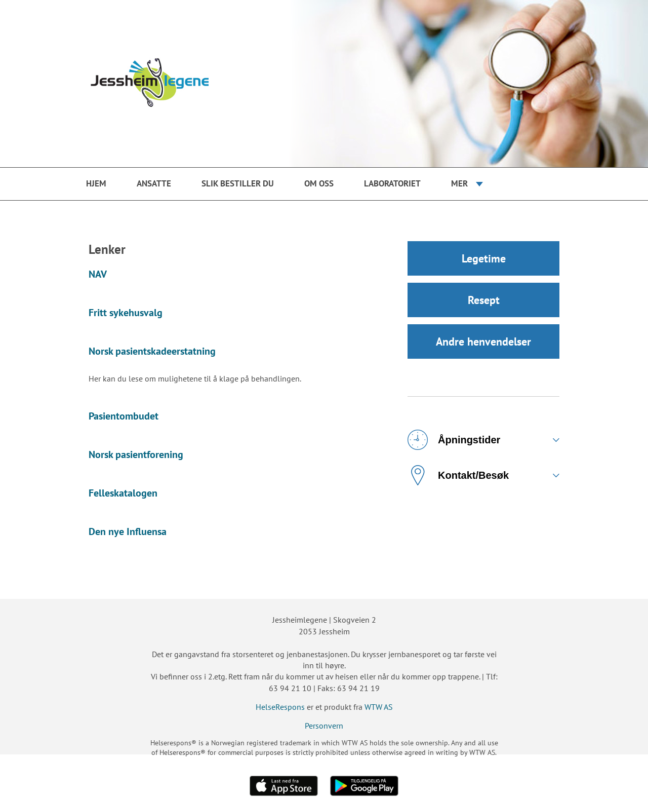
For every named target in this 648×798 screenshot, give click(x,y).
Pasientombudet (123, 416)
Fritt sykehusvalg (126, 312)
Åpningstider (454, 440)
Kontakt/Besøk (458, 475)
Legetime (484, 258)
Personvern (324, 725)
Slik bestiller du (237, 183)
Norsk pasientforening (136, 454)
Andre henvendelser (483, 341)
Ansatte (154, 183)
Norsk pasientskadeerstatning (152, 351)
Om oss (319, 183)
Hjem (96, 183)
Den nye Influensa (128, 531)
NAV (98, 274)
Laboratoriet (392, 183)
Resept (484, 300)
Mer (459, 183)
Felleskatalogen (123, 493)
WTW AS (378, 707)
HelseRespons (280, 707)
